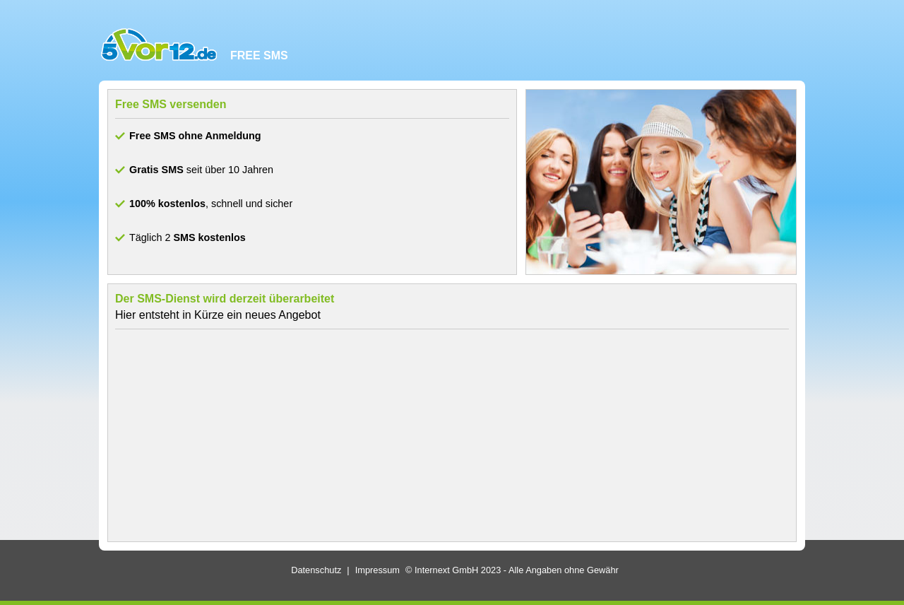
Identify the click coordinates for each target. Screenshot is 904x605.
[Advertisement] (452, 435)
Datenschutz (316, 570)
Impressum (377, 570)
